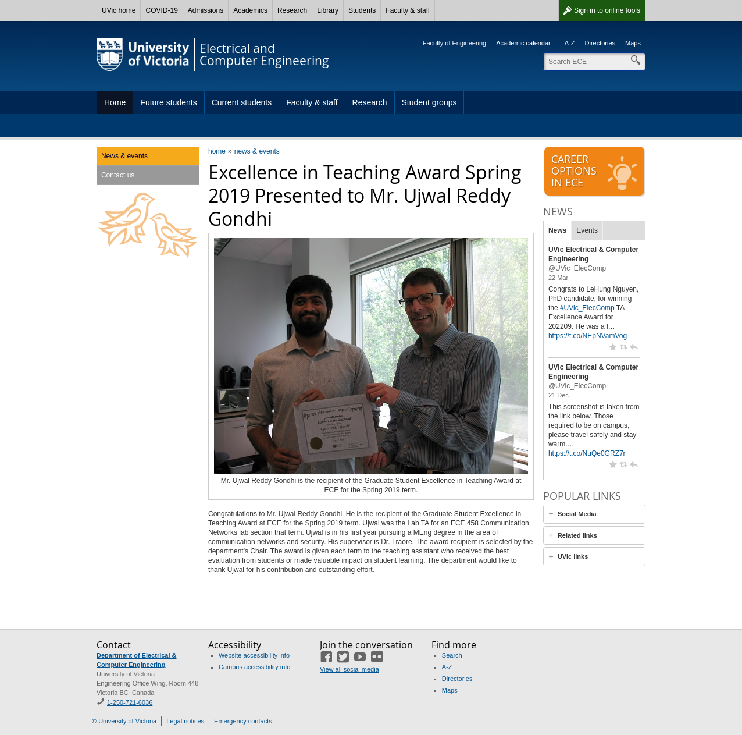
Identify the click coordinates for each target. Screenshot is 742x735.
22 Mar (558, 277)
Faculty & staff (408, 10)
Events (587, 230)
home (217, 151)
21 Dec (558, 395)
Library (327, 10)
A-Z (570, 43)
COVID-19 (161, 10)
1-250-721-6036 (129, 702)
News (557, 230)
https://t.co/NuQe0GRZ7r (587, 453)
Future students (168, 102)
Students (362, 10)
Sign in (607, 10)
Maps (633, 43)
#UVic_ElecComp (587, 308)
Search (452, 655)
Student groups (429, 102)
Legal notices (185, 721)
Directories (600, 43)
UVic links (573, 556)
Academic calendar (523, 43)
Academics (250, 10)
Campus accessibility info (255, 666)
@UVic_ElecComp (577, 268)
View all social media (349, 669)
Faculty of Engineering (454, 43)
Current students (242, 102)
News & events (124, 156)
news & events (257, 151)
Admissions (205, 10)
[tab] (594, 514)
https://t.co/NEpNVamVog (587, 336)
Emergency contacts (243, 721)
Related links (577, 535)
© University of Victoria (124, 721)
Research (292, 10)
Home (115, 102)
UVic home (118, 10)
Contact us (117, 175)
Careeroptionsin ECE (595, 171)
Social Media (577, 513)
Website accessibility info (254, 655)
